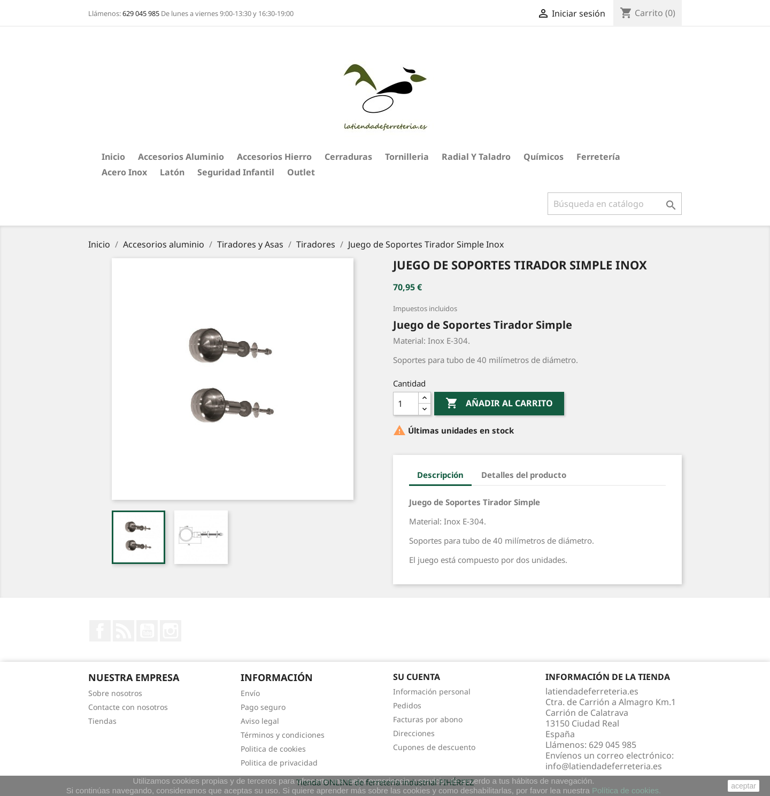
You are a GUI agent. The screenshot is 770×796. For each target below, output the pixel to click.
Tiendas (102, 721)
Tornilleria (407, 157)
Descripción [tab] (440, 474)
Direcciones (414, 733)
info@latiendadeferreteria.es (603, 766)
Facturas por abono (428, 719)
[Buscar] (615, 203)
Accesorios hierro (274, 157)
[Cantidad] (406, 403)
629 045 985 (140, 13)
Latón (172, 172)
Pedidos (407, 705)
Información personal (432, 691)
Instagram (170, 631)
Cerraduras (348, 157)
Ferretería (598, 157)
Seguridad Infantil (235, 172)
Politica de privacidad (279, 763)
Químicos (543, 157)
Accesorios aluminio (181, 157)
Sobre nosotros (115, 693)
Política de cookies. (626, 790)
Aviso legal (260, 721)
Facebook (100, 631)
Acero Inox (124, 172)
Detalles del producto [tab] (523, 474)
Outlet (301, 172)
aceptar (743, 786)
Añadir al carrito (499, 404)
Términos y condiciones (283, 735)
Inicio (113, 157)
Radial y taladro (476, 157)
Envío (250, 693)
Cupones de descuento (434, 747)
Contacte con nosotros (128, 707)
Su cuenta (416, 677)
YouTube (147, 631)
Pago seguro (263, 707)
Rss (123, 631)
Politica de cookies (273, 749)
